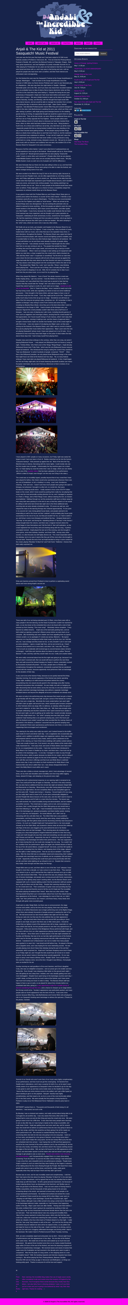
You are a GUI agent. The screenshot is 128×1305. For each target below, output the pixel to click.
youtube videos (32, 471)
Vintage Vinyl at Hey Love (83, 74)
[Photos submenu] (71, 43)
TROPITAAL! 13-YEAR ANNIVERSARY (87, 69)
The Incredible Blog (80, 144)
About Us (41, 43)
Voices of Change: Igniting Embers (86, 63)
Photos (66, 43)
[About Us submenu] (46, 43)
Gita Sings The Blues (81, 142)
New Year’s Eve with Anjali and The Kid (87, 102)
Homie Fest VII (79, 91)
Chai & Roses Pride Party (83, 85)
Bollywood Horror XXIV (82, 96)
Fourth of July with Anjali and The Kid (86, 80)
